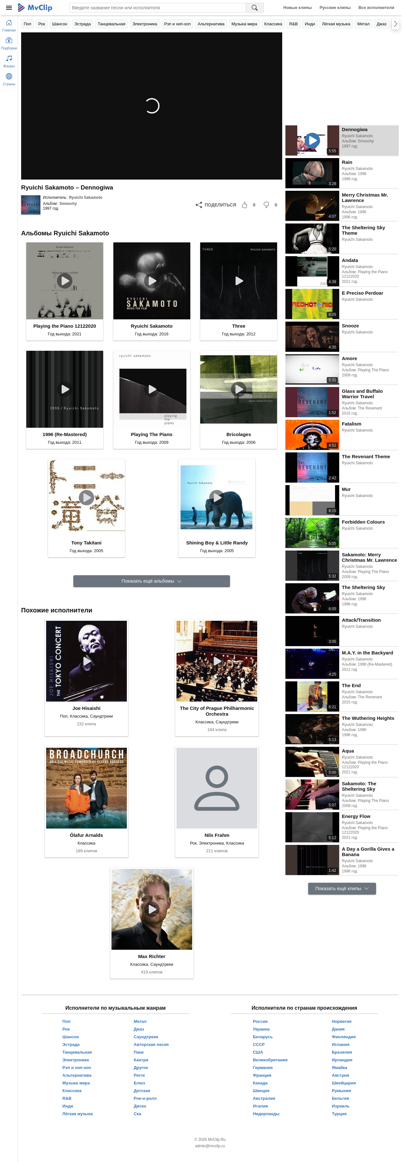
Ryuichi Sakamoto (85, 197)
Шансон (59, 23)
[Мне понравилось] (249, 205)
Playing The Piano (151, 434)
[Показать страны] (9, 78)
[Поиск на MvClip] (255, 8)
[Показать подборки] (9, 42)
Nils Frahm (217, 835)
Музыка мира (244, 23)
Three (238, 326)
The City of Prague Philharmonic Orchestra (217, 711)
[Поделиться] (216, 205)
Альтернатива (211, 23)
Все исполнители (376, 7)
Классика (273, 23)
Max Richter (151, 956)
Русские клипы (335, 7)
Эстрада (82, 23)
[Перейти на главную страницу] (9, 24)
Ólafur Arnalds (86, 835)
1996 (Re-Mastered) (65, 434)
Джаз (382, 23)
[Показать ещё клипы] (342, 889)
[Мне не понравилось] (271, 205)
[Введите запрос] (157, 8)
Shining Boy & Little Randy (217, 542)
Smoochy (68, 203)
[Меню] (9, 7)
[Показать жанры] (9, 60)
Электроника (144, 23)
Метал (363, 23)
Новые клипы (297, 7)
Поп (27, 23)
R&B (293, 23)
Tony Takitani (86, 542)
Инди (310, 23)
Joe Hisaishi (86, 708)
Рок (41, 23)
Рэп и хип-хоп (177, 23)
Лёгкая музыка (336, 23)
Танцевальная (111, 23)
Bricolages (238, 434)
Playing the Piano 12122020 (64, 326)
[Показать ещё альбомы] (151, 581)
